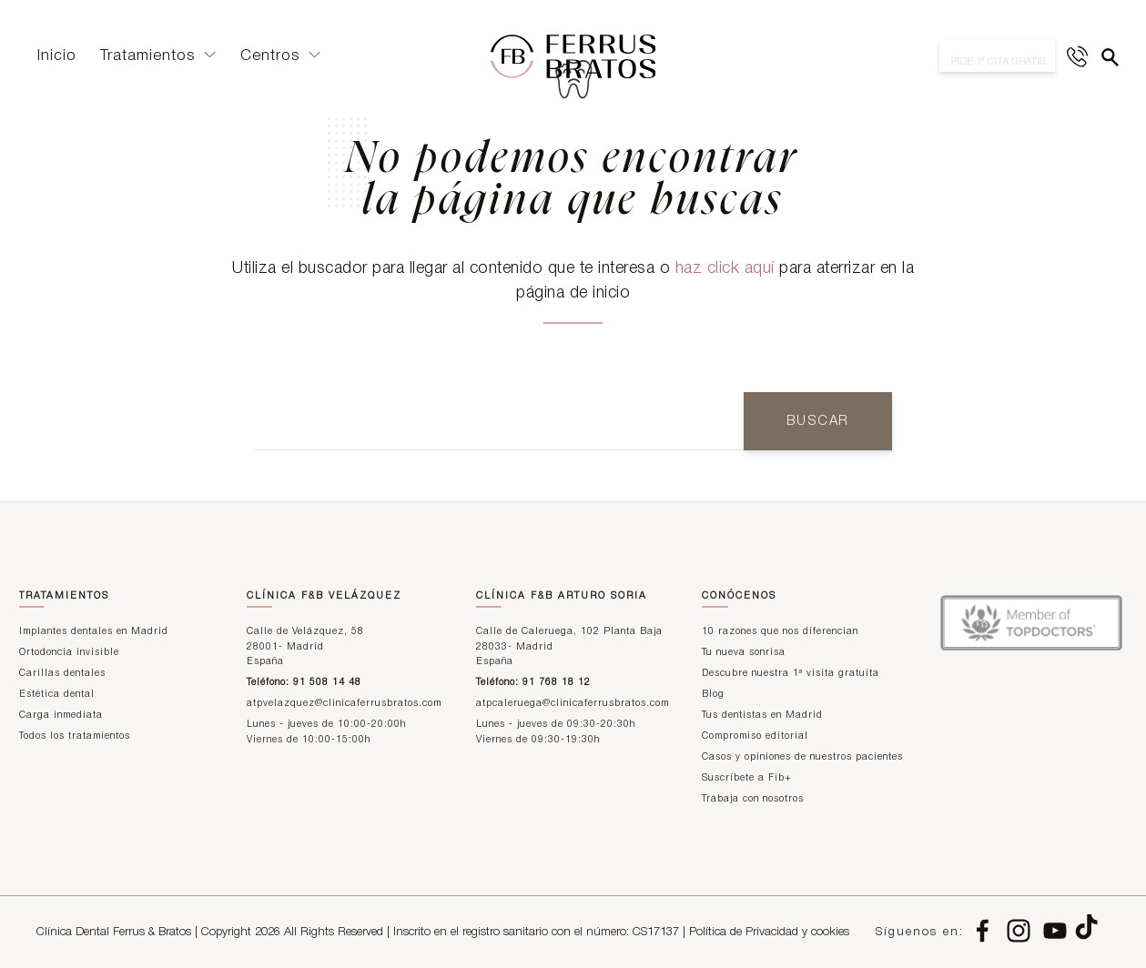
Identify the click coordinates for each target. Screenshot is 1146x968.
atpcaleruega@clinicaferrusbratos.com (572, 705)
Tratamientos (158, 59)
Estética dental (57, 695)
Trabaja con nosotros (753, 799)
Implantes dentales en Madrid (93, 632)
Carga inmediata (61, 715)
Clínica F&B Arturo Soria (561, 596)
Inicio (56, 59)
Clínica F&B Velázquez (324, 596)
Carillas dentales (62, 674)
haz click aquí (725, 268)
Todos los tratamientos (74, 736)
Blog (713, 695)
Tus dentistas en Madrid (762, 715)
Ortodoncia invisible (69, 653)
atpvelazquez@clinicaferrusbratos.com (344, 705)
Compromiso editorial (755, 736)
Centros (280, 59)
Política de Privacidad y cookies (769, 932)
